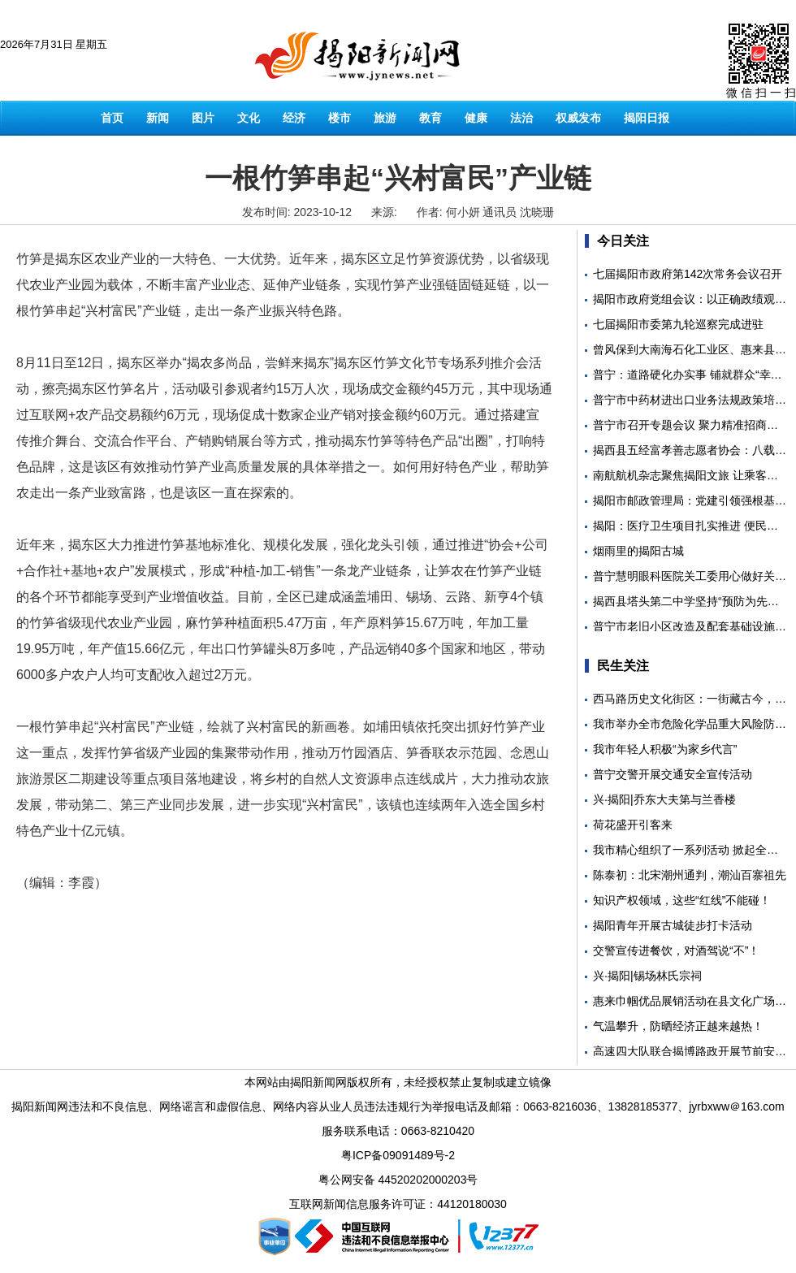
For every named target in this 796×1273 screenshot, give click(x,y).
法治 (521, 117)
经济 (294, 117)
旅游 (385, 117)
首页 (112, 117)
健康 (476, 117)
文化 (248, 117)
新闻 (157, 117)
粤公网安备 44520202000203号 (398, 1179)
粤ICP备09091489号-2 (398, 1155)
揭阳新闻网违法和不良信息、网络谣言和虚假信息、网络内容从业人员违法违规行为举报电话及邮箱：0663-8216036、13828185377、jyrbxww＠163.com (397, 1106)
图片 (203, 117)
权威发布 (578, 117)
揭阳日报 (646, 117)
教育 (430, 117)
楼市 (339, 117)
